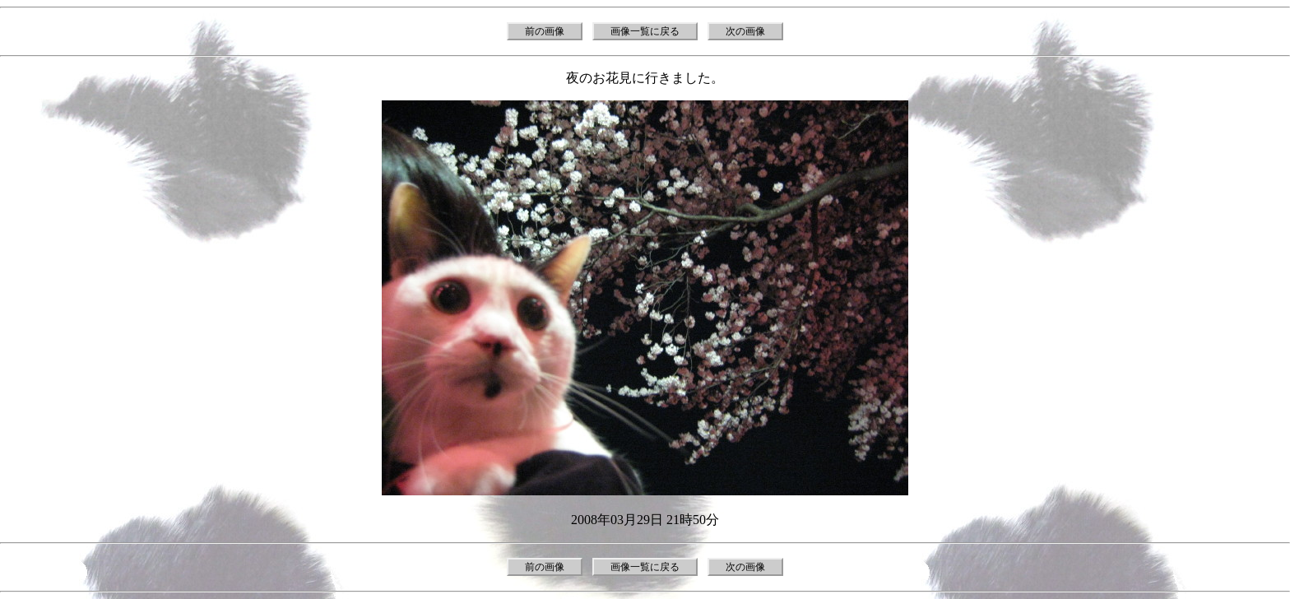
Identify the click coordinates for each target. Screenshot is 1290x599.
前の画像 (544, 31)
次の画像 (745, 31)
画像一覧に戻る (645, 31)
